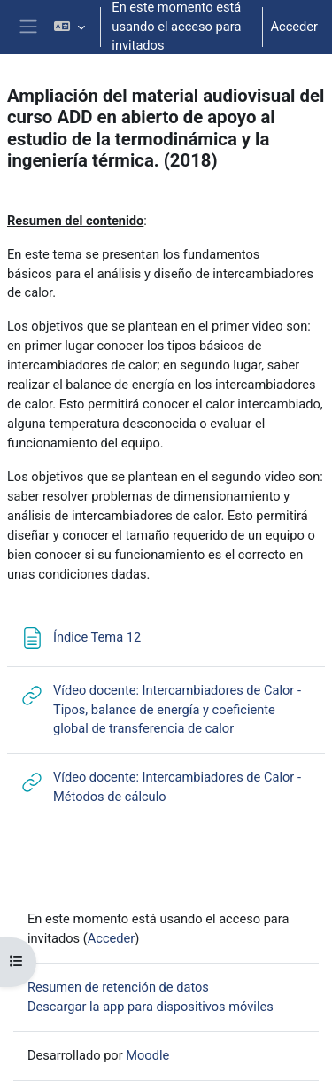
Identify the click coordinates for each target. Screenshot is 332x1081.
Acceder (294, 27)
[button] (69, 27)
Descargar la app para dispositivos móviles (150, 1007)
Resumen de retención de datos (118, 987)
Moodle (147, 1055)
